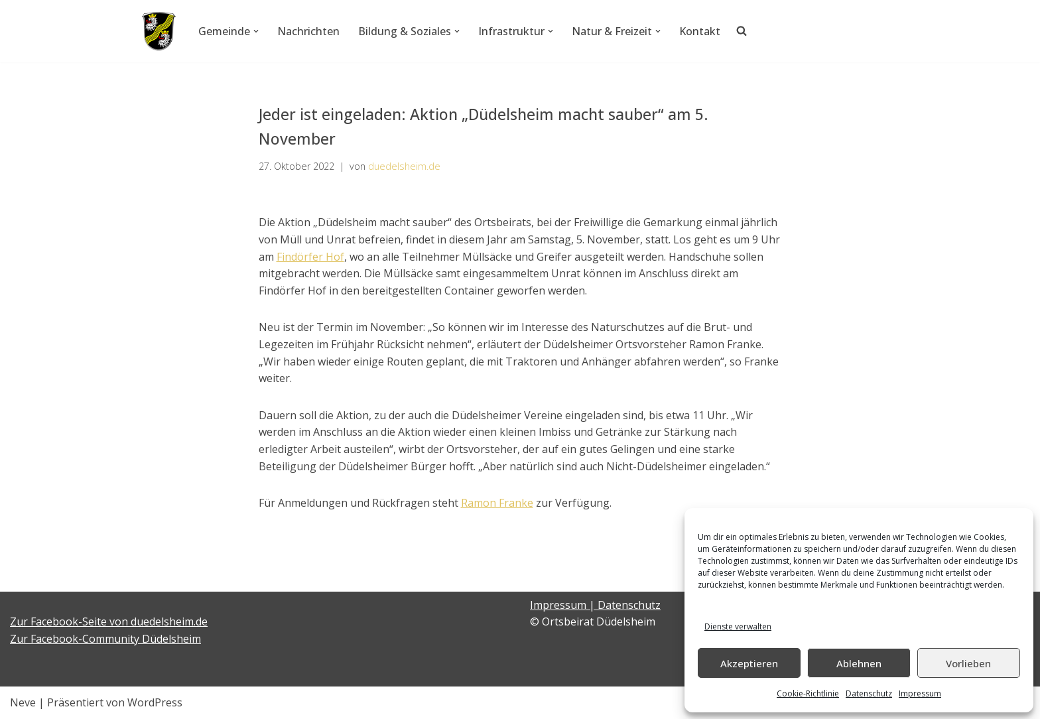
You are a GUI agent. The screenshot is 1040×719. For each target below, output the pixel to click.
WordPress (154, 702)
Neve (23, 702)
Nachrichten (308, 31)
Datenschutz (869, 693)
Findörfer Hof (310, 256)
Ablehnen (858, 663)
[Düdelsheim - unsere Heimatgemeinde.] (159, 31)
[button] (256, 31)
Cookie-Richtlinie (808, 693)
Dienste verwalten (737, 626)
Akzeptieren (749, 663)
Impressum (920, 693)
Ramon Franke (497, 502)
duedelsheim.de (404, 166)
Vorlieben (968, 663)
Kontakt (699, 31)
